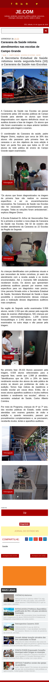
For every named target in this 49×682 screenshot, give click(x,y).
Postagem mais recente (10, 556)
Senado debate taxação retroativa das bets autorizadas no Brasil (30, 640)
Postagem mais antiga (39, 556)
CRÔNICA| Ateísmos (23, 596)
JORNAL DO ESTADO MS (26, 531)
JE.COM (24, 11)
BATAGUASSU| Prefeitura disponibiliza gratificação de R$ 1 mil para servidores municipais (31, 612)
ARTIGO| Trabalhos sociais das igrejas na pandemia (30, 665)
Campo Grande (14, 55)
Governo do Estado (28, 55)
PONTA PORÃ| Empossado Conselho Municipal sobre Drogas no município (30, 652)
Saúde (38, 55)
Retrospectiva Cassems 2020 (27, 625)
